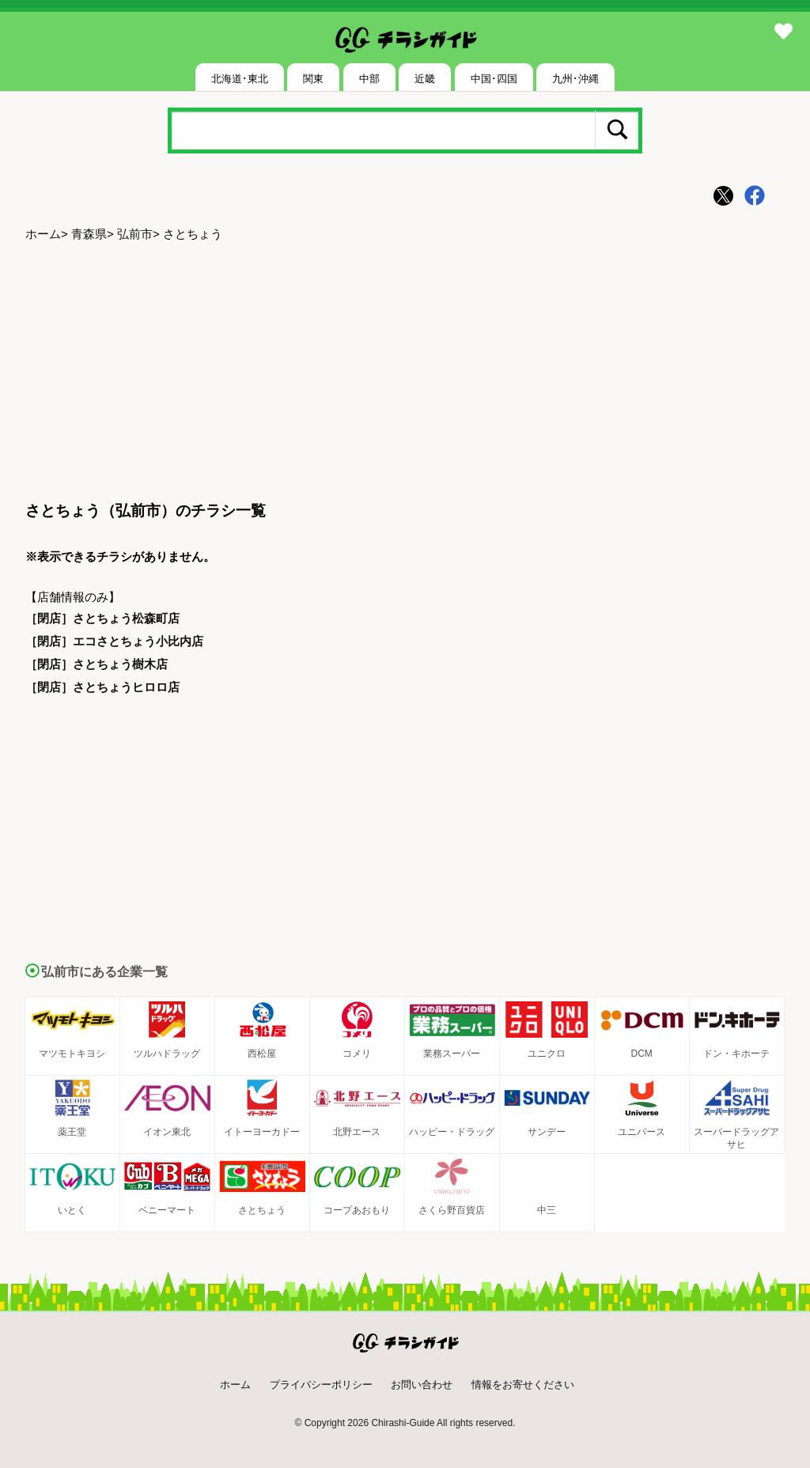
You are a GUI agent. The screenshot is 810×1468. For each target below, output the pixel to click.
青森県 (89, 233)
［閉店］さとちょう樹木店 (96, 664)
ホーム (43, 233)
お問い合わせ (421, 1384)
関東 (313, 79)
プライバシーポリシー (321, 1384)
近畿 (424, 79)
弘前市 (135, 233)
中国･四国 (494, 79)
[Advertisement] (405, 372)
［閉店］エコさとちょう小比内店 (114, 641)
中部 (369, 79)
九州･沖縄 (575, 79)
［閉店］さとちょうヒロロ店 (102, 687)
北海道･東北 (239, 79)
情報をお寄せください (522, 1384)
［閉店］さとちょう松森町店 (102, 618)
